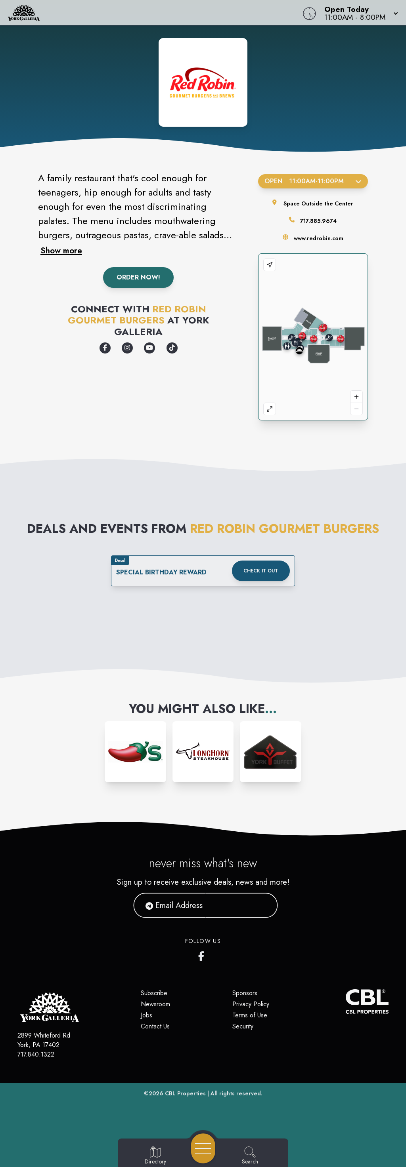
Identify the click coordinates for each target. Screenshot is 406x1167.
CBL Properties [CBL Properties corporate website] (185, 1093)
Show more (61, 251)
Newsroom (155, 1004)
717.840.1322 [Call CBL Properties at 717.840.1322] (35, 1054)
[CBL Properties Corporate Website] (346, 1001)
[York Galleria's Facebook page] (203, 954)
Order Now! (138, 277)
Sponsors (244, 993)
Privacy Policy (250, 1004)
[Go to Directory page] (155, 1155)
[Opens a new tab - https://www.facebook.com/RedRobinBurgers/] (105, 348)
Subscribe (154, 993)
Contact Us (155, 1026)
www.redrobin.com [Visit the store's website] (318, 238)
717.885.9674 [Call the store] (318, 221)
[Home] (153, 12)
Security (242, 1026)
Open (313, 181)
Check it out (260, 570)
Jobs (146, 1015)
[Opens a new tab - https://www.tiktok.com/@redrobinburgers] (172, 348)
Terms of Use (249, 1015)
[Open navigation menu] (203, 1148)
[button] (359, 12)
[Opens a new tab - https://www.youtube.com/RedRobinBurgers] (149, 348)
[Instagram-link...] (135, 751)
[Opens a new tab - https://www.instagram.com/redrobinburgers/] (127, 348)
